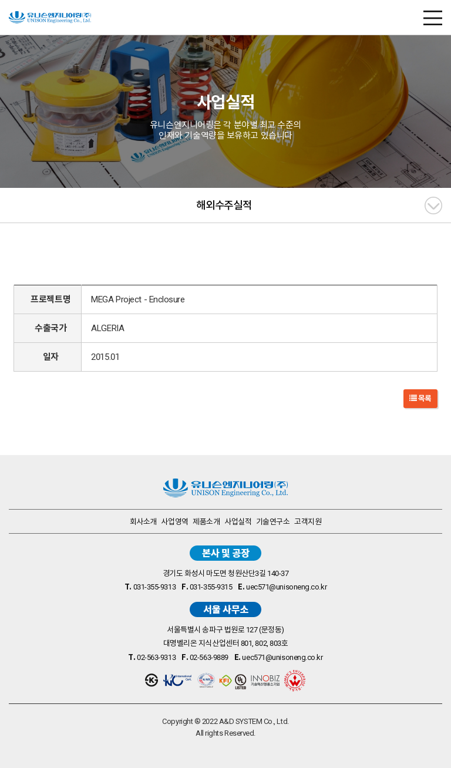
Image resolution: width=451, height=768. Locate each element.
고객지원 (307, 521)
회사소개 (143, 521)
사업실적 (237, 521)
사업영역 (174, 521)
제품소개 (206, 521)
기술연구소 (273, 521)
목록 (420, 398)
